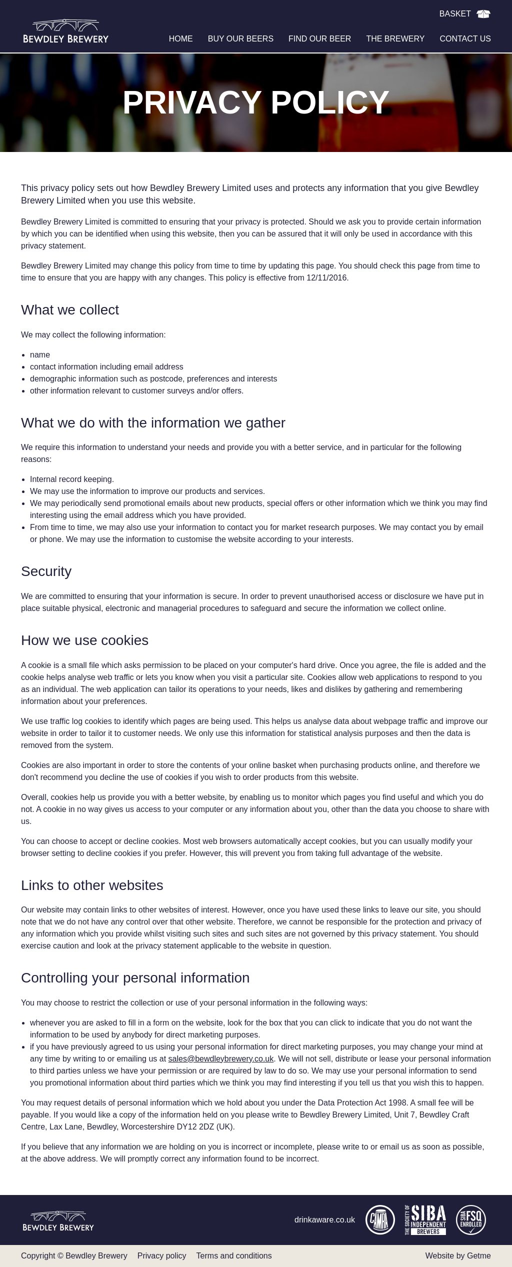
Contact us (465, 38)
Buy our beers (241, 38)
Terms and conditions (234, 1256)
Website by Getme (458, 1256)
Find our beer (319, 38)
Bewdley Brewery (66, 30)
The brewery (395, 38)
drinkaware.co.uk (324, 1220)
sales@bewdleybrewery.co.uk (221, 1058)
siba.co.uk (425, 1220)
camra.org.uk (380, 1220)
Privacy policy (162, 1256)
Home (181, 38)
